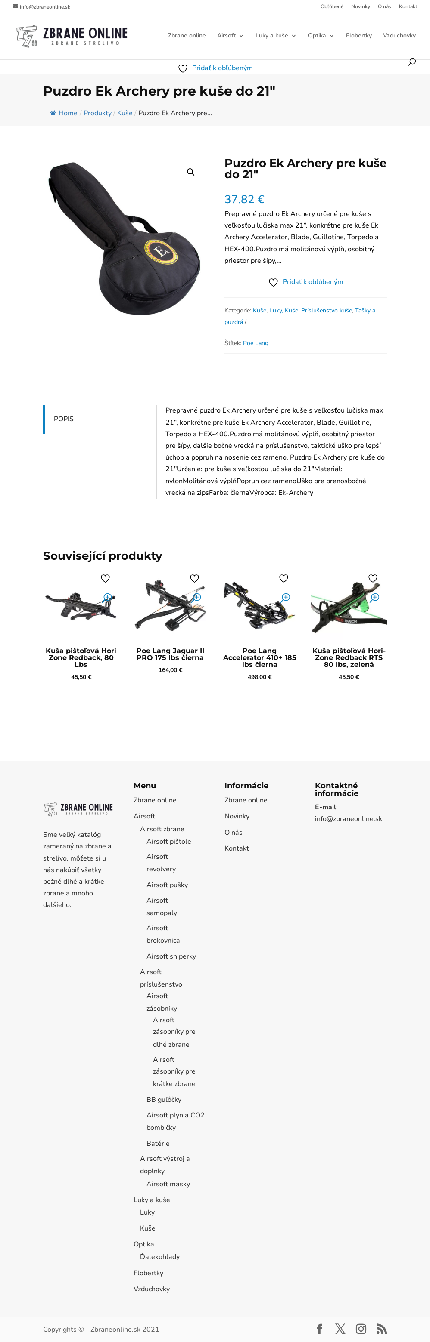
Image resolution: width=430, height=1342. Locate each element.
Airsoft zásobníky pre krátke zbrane (174, 1072)
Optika (317, 36)
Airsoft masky (168, 1184)
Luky (147, 1212)
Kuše (259, 310)
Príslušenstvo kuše (326, 310)
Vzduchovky (399, 36)
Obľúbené (332, 7)
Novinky (360, 7)
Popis (64, 419)
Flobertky (359, 36)
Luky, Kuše (283, 310)
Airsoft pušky (167, 885)
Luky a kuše (272, 36)
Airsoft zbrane (162, 829)
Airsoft (226, 36)
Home (64, 113)
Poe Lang (255, 343)
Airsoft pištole (168, 841)
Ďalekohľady (160, 1257)
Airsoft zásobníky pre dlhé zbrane (174, 1032)
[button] (191, 172)
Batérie (158, 1143)
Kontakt (408, 7)
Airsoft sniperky (171, 956)
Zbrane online (187, 36)
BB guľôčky (163, 1099)
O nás (384, 7)
